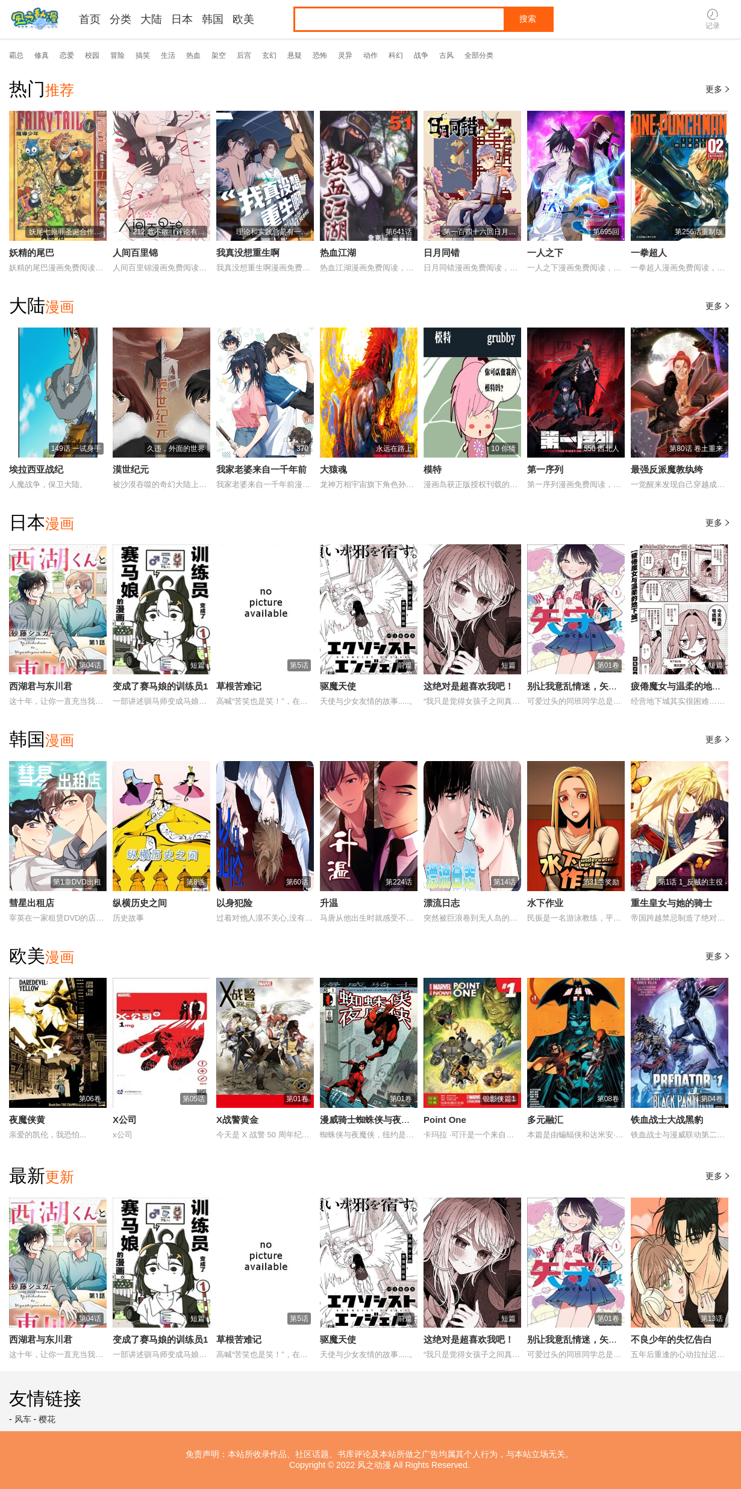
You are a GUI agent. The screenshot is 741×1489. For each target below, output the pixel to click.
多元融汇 (545, 1119)
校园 (92, 55)
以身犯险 (234, 903)
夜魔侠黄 (27, 1119)
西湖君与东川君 (40, 686)
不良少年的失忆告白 (671, 1339)
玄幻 (269, 55)
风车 (22, 1419)
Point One (445, 1119)
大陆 (151, 19)
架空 (218, 55)
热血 (193, 55)
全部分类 (478, 55)
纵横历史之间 (140, 903)
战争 (421, 55)
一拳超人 (649, 252)
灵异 (345, 55)
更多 (718, 89)
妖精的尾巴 (31, 252)
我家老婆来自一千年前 (261, 469)
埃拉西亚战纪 (36, 469)
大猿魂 (333, 469)
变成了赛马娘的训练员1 (160, 686)
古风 (446, 55)
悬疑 (294, 55)
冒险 (117, 55)
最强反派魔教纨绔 (667, 469)
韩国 (213, 19)
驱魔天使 (338, 686)
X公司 (125, 1119)
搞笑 (143, 55)
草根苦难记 (238, 686)
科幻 (396, 55)
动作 (370, 55)
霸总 (16, 55)
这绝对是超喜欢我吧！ (469, 686)
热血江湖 (338, 252)
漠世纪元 (131, 469)
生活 (168, 55)
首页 (90, 19)
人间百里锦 (135, 252)
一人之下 (545, 252)
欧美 (243, 19)
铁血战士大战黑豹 (667, 1119)
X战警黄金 (237, 1119)
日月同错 (442, 252)
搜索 (527, 18)
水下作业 (545, 903)
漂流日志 (442, 903)
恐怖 (320, 55)
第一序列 (545, 469)
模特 (433, 469)
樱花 (47, 1419)
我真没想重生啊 (248, 252)
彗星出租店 (31, 903)
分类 (120, 19)
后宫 (244, 55)
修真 (41, 55)
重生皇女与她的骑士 (671, 903)
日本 (182, 19)
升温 (329, 903)
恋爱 (67, 55)
